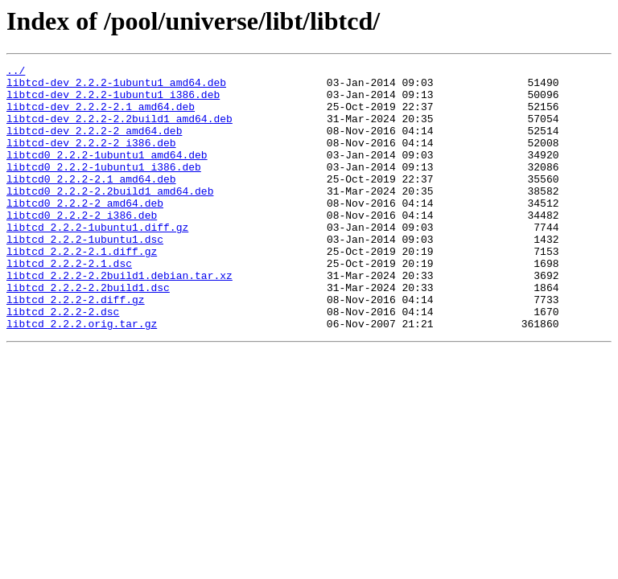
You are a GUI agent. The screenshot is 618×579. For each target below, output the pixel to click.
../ (15, 72)
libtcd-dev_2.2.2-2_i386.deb (91, 159)
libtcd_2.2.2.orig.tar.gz (81, 376)
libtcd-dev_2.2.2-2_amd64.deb (94, 145)
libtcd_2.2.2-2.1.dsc (69, 304)
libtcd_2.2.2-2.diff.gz (75, 347)
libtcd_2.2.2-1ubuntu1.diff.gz (97, 260)
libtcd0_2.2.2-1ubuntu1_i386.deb (103, 188)
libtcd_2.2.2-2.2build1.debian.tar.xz (119, 318)
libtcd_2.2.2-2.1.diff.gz (81, 289)
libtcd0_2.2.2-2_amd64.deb (84, 231)
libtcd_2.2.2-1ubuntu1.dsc (84, 275)
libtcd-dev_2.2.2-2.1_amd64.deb (100, 116)
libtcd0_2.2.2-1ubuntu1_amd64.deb (107, 173)
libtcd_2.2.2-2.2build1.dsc (88, 333)
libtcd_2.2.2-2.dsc (62, 362)
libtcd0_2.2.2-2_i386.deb (81, 246)
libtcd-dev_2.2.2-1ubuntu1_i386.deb (113, 101)
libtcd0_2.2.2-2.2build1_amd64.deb (109, 217)
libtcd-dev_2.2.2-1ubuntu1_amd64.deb (116, 87)
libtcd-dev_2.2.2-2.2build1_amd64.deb (119, 130)
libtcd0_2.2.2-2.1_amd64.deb (91, 202)
